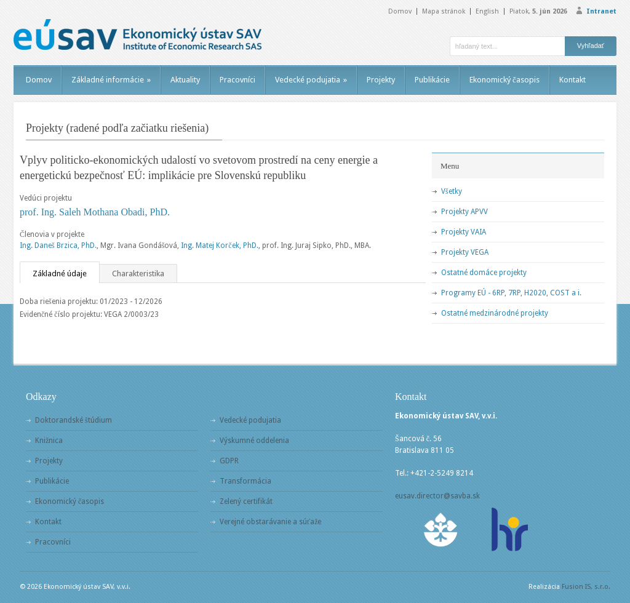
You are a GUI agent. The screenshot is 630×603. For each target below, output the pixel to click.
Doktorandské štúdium (73, 420)
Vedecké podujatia (311, 79)
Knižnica (49, 440)
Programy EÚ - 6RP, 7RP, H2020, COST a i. (511, 293)
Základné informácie (111, 79)
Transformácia (245, 481)
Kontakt (572, 79)
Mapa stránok (443, 11)
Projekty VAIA (463, 232)
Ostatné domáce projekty (484, 272)
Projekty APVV (464, 211)
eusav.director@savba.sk (437, 496)
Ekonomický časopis (504, 79)
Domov (400, 11)
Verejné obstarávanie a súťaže (270, 521)
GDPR (229, 461)
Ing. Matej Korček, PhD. (219, 245)
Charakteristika (138, 273)
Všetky (451, 191)
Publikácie (432, 79)
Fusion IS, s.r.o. (586, 587)
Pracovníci (237, 79)
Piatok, (538, 11)
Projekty (381, 79)
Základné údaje (60, 273)
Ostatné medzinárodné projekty (494, 313)
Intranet (601, 11)
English (487, 11)
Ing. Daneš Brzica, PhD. (58, 245)
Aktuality (185, 79)
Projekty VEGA (464, 252)
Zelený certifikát (246, 501)
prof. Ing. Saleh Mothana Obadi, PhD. (95, 212)
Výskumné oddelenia (254, 440)
